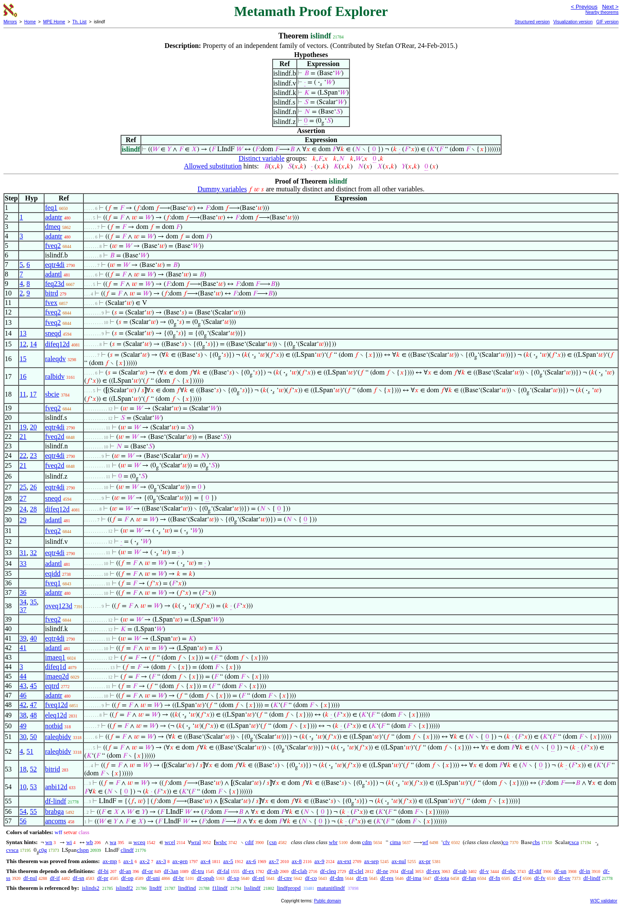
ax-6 (251, 861)
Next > (610, 6)
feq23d (54, 283)
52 (33, 769)
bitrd (51, 293)
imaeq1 (55, 657)
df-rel (258, 878)
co (505, 842)
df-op (127, 878)
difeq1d (55, 666)
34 (22, 602)
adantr (53, 217)
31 (22, 552)
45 (33, 685)
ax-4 (205, 861)
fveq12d (56, 704)
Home (30, 21)
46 (22, 695)
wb (89, 842)
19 (22, 427)
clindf (127, 850)
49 (22, 726)
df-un (560, 871)
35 (33, 602)
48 (33, 715)
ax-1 (128, 861)
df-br (178, 878)
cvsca (12, 850)
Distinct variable (261, 158)
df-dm (336, 878)
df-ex (248, 871)
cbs (535, 842)
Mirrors (10, 21)
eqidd (52, 573)
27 (22, 498)
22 (22, 455)
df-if (55, 878)
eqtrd (52, 685)
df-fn (494, 878)
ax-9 (319, 861)
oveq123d (58, 606)
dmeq (52, 226)
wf (425, 842)
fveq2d (54, 436)
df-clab (299, 871)
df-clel (356, 871)
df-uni (153, 878)
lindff (155, 888)
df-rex (433, 871)
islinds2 (90, 888)
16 (22, 376)
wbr (333, 842)
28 (33, 509)
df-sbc (509, 871)
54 (22, 811)
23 (33, 455)
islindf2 (124, 888)
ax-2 (144, 861)
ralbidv (54, 376)
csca (574, 842)
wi (69, 842)
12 (22, 344)
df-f (517, 878)
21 (22, 436)
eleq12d (56, 715)
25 (22, 487)
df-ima (414, 878)
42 (22, 704)
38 (22, 715)
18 (22, 769)
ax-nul (399, 861)
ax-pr (425, 861)
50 (33, 736)
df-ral (407, 871)
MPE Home (54, 21)
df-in (584, 871)
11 (22, 394)
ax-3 (161, 861)
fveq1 (52, 583)
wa (113, 842)
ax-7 (274, 861)
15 (22, 358)
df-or (147, 871)
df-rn (362, 878)
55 (33, 811)
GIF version (607, 21)
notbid (54, 726)
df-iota (441, 878)
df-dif (535, 871)
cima (395, 842)
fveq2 (52, 245)
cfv (446, 842)
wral (196, 842)
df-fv (540, 878)
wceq (139, 842)
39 (22, 638)
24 (22, 509)
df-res (387, 878)
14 (33, 344)
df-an (125, 871)
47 (33, 704)
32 (33, 552)
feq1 (51, 207)
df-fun (469, 878)
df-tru (197, 871)
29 (22, 520)
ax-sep (371, 861)
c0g (43, 850)
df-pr (102, 878)
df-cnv (284, 878)
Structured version (531, 21)
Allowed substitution (213, 166)
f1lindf (220, 888)
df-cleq (328, 871)
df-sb (273, 871)
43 (22, 685)
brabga (54, 811)
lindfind (187, 888)
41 (22, 647)
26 (33, 487)
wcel (170, 842)
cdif (249, 842)
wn (48, 842)
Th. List (80, 21)
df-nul (30, 878)
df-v (484, 871)
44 (22, 676)
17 (33, 394)
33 (22, 563)
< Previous (584, 6)
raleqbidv (58, 736)
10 (22, 787)
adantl (53, 274)
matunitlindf (331, 888)
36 (22, 592)
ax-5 (228, 861)
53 (33, 787)
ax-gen (179, 861)
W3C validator (603, 900)
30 (22, 736)
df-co (311, 878)
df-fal (223, 871)
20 (33, 427)
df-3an (171, 871)
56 (22, 821)
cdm (366, 842)
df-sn (78, 878)
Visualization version (573, 21)
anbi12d (56, 787)
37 (22, 609)
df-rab (460, 871)
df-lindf (55, 801)
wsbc (221, 842)
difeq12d (57, 344)
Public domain (327, 900)
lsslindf (252, 888)
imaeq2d (57, 676)
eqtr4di (54, 264)
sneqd (53, 333)
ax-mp (110, 861)
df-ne (382, 871)
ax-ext (344, 861)
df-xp (233, 878)
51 (29, 751)
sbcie (52, 394)
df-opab (205, 878)
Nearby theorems (602, 12)
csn (272, 842)
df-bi (103, 871)
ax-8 (296, 861)
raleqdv (55, 358)
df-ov (564, 878)
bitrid (52, 769)
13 (22, 333)
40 (33, 638)
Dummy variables (222, 189)
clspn (83, 850)
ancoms (55, 821)
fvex (51, 302)
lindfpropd (289, 888)
